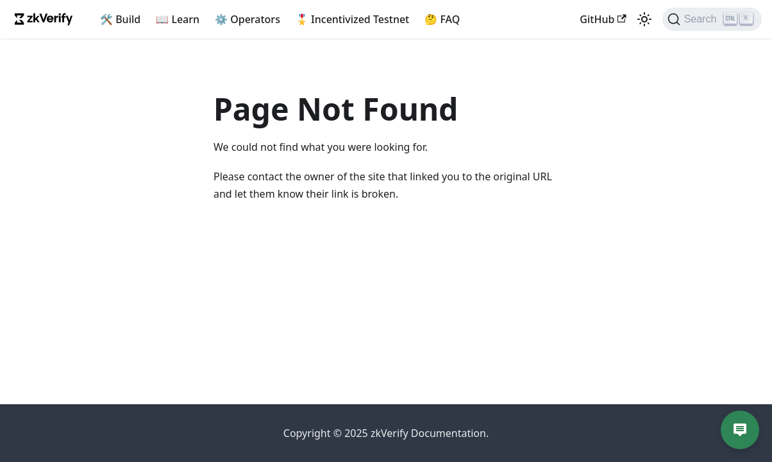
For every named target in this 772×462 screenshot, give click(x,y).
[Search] (712, 19)
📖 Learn (177, 19)
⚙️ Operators (247, 19)
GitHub (603, 19)
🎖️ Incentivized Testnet (352, 19)
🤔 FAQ (442, 19)
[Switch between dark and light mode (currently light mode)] (644, 19)
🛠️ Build (120, 19)
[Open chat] (740, 430)
